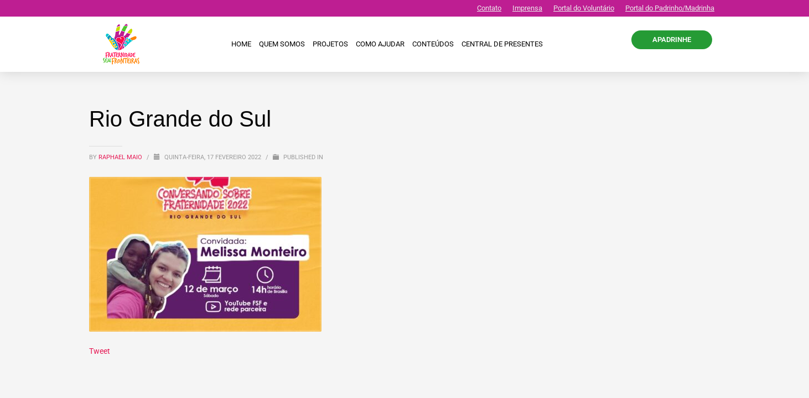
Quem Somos (282, 44)
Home (241, 44)
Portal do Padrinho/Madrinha (669, 8)
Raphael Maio (121, 157)
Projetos (330, 44)
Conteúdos (433, 44)
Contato (489, 8)
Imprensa (527, 8)
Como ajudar (380, 44)
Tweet (99, 351)
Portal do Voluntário (583, 8)
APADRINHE (671, 39)
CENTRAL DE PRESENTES (502, 44)
